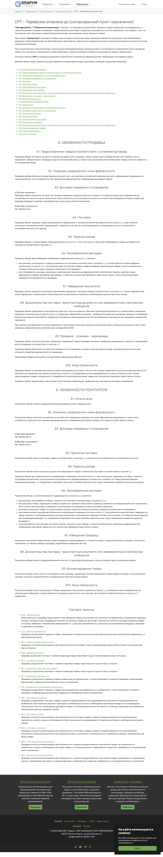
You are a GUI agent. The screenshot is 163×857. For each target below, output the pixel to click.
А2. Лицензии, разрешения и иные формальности (42, 80)
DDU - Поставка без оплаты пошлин (37, 746)
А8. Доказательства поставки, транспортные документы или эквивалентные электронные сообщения (67, 98)
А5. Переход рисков (28, 89)
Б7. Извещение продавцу (30, 127)
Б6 (84, 263)
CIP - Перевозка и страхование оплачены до (42, 692)
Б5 (76, 247)
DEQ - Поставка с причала (33, 733)
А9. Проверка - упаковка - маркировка (37, 101)
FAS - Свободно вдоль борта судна (37, 647)
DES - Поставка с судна (32, 719)
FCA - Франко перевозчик (33, 636)
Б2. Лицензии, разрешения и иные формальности (42, 112)
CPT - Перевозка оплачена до (35, 681)
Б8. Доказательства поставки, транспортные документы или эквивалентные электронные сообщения (67, 130)
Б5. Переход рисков (28, 121)
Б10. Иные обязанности (30, 136)
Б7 (95, 481)
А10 (105, 595)
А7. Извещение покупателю (31, 95)
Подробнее (35, 812)
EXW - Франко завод (30, 620)
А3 (121, 227)
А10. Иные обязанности (30, 104)
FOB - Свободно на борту (33, 658)
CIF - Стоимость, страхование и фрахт (39, 673)
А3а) (43, 271)
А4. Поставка (25, 86)
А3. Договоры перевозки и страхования (37, 83)
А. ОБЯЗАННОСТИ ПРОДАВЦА (32, 74)
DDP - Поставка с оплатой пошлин (37, 760)
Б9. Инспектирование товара (32, 133)
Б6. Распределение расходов (32, 124)
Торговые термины (27, 139)
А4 (50, 250)
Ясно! (137, 848)
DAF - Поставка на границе (34, 702)
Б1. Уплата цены (26, 109)
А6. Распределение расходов (32, 92)
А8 (71, 378)
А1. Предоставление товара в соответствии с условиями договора (50, 77)
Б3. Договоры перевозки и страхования (37, 115)
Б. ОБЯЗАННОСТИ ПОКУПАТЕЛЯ (33, 107)
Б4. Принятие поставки (30, 118)
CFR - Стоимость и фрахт (33, 665)
